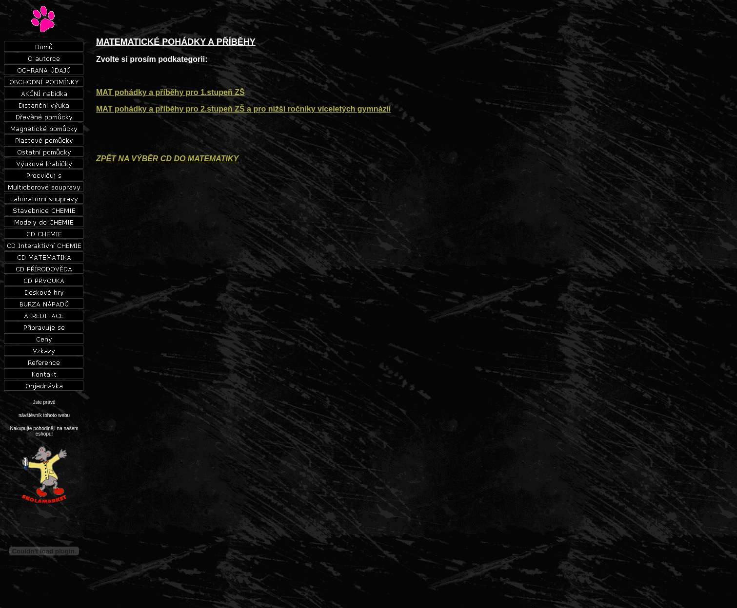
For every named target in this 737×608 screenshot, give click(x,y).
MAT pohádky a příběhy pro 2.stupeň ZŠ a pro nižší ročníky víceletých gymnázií (243, 109)
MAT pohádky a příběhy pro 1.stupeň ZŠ (170, 92)
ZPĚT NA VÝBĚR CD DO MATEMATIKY (167, 158)
